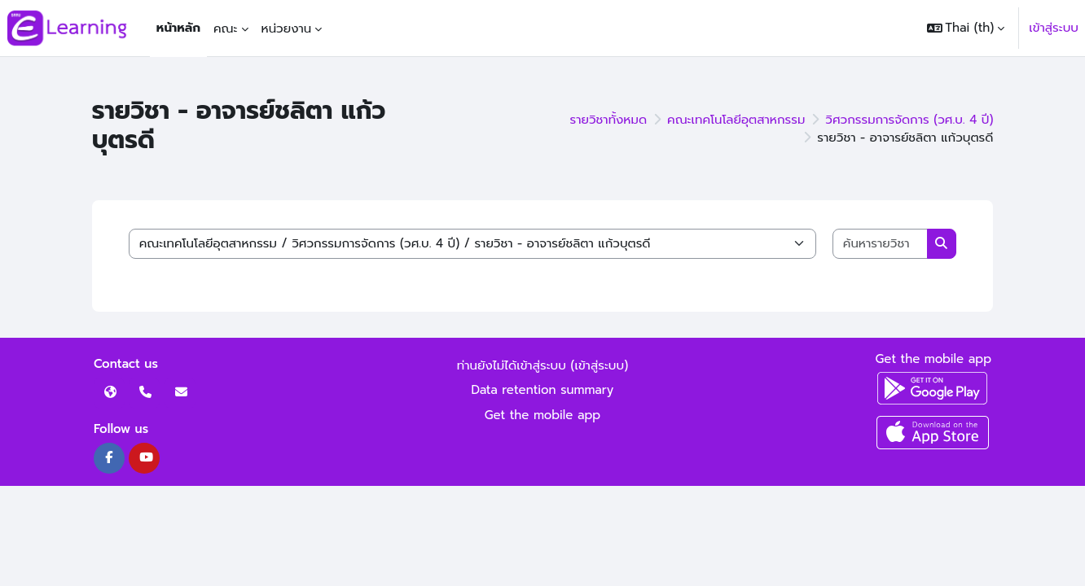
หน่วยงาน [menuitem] (286, 28)
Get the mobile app (543, 415)
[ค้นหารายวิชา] (880, 244)
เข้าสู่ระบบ (1053, 28)
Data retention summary (543, 390)
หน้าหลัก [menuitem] (178, 28)
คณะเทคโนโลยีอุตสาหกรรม (736, 120)
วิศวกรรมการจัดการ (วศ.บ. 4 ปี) (909, 120)
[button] (966, 28)
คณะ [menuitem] (225, 28)
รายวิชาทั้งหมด (609, 120)
